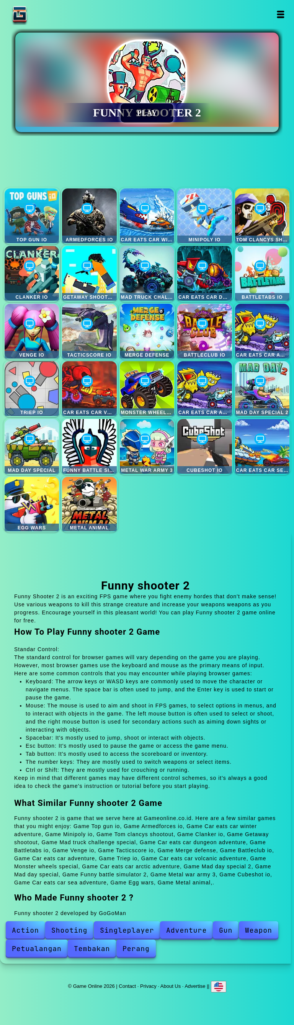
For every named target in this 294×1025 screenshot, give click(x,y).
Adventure (186, 930)
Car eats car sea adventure (262, 446)
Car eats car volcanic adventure (89, 388)
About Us (170, 986)
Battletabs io (262, 273)
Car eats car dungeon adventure (204, 273)
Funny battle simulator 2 (89, 446)
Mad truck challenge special (147, 273)
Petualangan (37, 948)
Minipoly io (204, 215)
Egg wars (32, 504)
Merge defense (147, 331)
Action (25, 930)
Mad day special (32, 446)
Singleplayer (127, 930)
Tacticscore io (89, 331)
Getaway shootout (89, 273)
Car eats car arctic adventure (204, 388)
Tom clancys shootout (262, 215)
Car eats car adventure (262, 331)
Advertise (195, 986)
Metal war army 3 (147, 446)
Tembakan (92, 948)
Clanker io (32, 273)
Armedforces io (89, 215)
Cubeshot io (204, 446)
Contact (127, 986)
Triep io (32, 388)
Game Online (44, 14)
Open (280, 14)
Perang (136, 948)
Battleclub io (204, 331)
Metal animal (89, 504)
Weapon (258, 930)
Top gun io (32, 215)
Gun (225, 930)
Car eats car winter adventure (147, 215)
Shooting (69, 930)
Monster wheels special (147, 388)
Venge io (32, 331)
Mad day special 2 (262, 388)
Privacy (148, 986)
